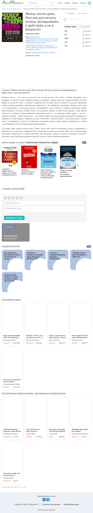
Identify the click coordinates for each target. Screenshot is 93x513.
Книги (60, 3)
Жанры (75, 3)
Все (84, 142)
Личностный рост (45, 41)
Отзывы (83, 3)
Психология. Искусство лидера (43, 52)
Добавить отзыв (14, 218)
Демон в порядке (10, 236)
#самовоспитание (37, 46)
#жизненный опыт (38, 48)
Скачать (88, 31)
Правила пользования (51, 504)
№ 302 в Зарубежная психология (41, 42)
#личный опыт (52, 48)
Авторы (67, 3)
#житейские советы (33, 50)
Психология (35, 37)
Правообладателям (71, 504)
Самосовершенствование (35, 39)
